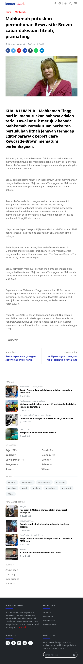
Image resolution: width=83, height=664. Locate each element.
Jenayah (23, 506)
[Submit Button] (74, 654)
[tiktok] (30, 643)
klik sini (22, 627)
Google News (49, 620)
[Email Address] (57, 654)
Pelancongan (25, 429)
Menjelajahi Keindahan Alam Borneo (38, 432)
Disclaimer (48, 616)
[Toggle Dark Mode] (65, 3)
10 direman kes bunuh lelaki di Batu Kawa (40, 552)
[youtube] (25, 643)
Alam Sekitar (25, 387)
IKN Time (10, 583)
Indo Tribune (12, 579)
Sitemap (47, 612)
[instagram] (59, 3)
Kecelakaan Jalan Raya (28, 415)
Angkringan (12, 569)
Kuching (41, 415)
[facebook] (55, 3)
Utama (40, 387)
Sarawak (34, 387)
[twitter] (19, 643)
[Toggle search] (70, 3)
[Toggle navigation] (75, 3)
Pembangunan (26, 401)
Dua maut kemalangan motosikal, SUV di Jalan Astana (46, 418)
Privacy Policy (49, 624)
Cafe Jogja (11, 574)
